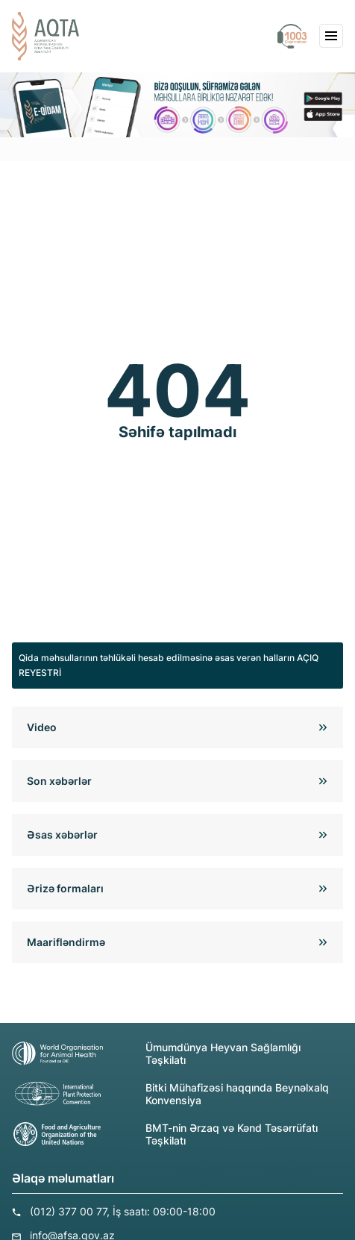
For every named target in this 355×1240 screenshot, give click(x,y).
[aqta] (45, 36)
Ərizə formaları (65, 888)
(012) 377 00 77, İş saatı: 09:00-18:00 (123, 1211)
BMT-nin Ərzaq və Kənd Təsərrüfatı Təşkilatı (165, 1134)
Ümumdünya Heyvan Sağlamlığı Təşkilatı (156, 1053)
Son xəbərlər (59, 780)
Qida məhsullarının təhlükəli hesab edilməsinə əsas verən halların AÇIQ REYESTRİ (168, 665)
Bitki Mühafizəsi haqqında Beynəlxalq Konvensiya (170, 1093)
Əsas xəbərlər (62, 834)
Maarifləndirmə (66, 942)
